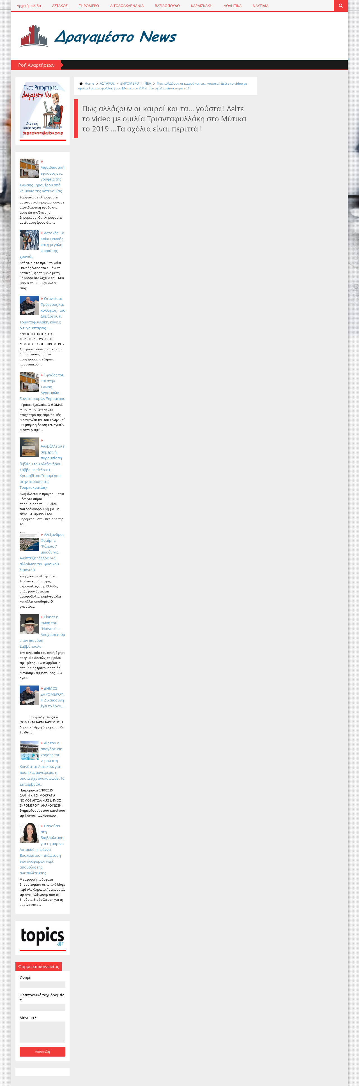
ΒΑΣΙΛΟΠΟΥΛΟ (167, 5)
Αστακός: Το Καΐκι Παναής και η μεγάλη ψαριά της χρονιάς (42, 244)
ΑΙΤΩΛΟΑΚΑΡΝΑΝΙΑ (127, 5)
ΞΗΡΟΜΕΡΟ (89, 5)
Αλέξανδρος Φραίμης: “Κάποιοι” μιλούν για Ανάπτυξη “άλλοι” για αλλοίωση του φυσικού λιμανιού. (42, 552)
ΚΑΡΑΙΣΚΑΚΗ (202, 5)
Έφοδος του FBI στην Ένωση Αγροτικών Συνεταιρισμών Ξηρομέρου (42, 386)
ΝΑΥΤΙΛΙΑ (260, 5)
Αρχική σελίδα (29, 5)
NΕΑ (147, 83)
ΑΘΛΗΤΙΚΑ (232, 5)
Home (89, 83)
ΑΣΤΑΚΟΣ (60, 5)
